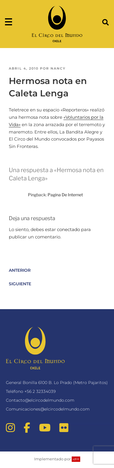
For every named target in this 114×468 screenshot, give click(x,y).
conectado (68, 229)
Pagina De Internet (65, 194)
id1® (76, 459)
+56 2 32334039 (40, 391)
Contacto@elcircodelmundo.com (40, 400)
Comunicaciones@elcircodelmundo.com (48, 409)
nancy (58, 68)
